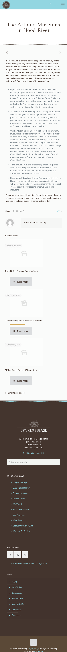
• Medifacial (16, 504)
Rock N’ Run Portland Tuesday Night (21, 271)
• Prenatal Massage (19, 493)
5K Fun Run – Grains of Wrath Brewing (22, 370)
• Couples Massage (19, 482)
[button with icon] (10, 554)
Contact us (16, 609)
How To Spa (17, 587)
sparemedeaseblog (35, 222)
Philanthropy (17, 598)
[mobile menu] (62, 4)
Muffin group (33, 648)
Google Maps (28, 453)
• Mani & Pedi (17, 520)
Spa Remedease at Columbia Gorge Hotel (29, 563)
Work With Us (18, 604)
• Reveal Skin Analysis (20, 509)
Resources (16, 615)
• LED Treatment (18, 515)
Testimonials (17, 593)
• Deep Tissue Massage (20, 488)
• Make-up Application (20, 531)
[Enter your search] (33, 462)
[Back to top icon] (33, 642)
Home (14, 582)
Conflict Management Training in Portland (24, 320)
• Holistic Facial (18, 498)
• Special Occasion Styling (22, 525)
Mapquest (40, 453)
